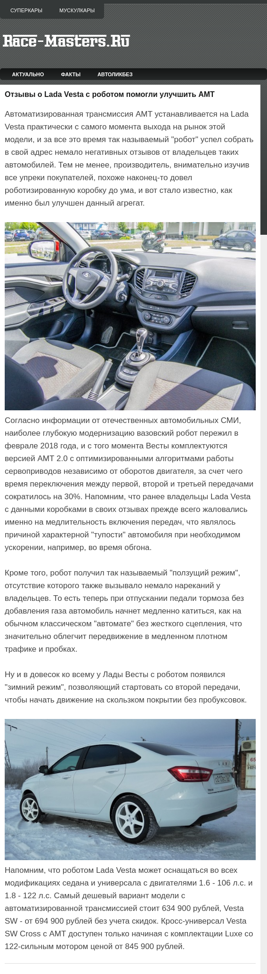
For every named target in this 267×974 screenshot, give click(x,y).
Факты (71, 74)
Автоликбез (115, 74)
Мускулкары (77, 10)
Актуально (28, 74)
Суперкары (26, 10)
